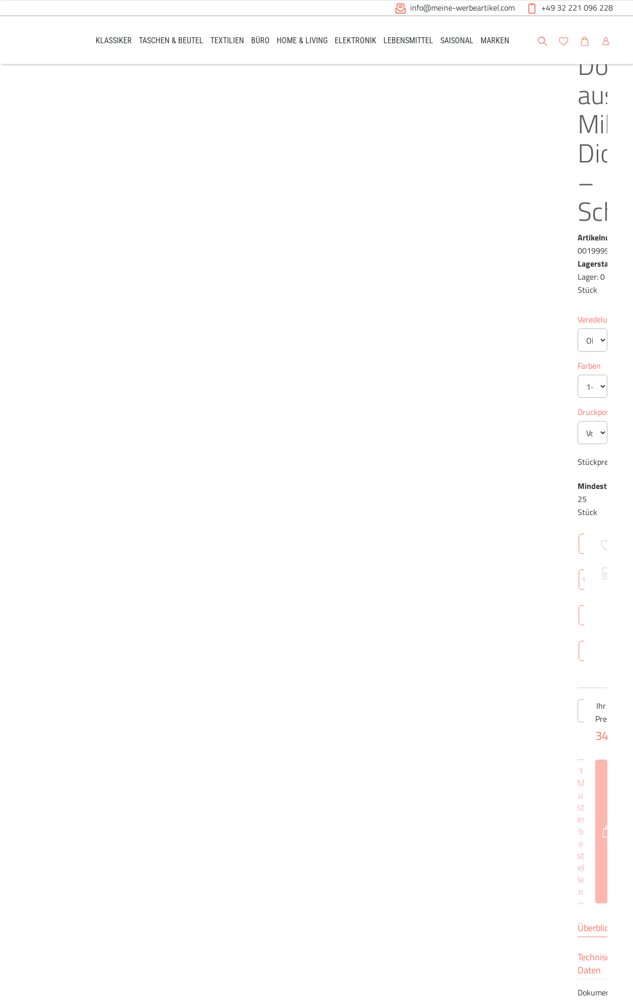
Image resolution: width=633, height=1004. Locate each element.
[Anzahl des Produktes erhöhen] (351, 438)
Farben (283, 239)
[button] (616, 40)
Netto (357, 627)
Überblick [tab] (289, 522)
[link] (113, 40)
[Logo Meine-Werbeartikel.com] (45, 41)
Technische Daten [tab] (354, 522)
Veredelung (291, 193)
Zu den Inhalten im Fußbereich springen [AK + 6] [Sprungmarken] (0, 0)
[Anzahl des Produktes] (316, 438)
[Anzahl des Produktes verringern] (282, 438)
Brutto (391, 627)
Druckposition (295, 286)
